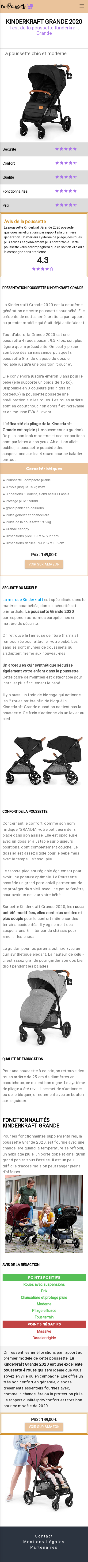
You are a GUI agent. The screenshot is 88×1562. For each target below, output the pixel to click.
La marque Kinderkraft (23, 599)
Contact (44, 1536)
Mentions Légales (44, 1542)
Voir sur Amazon (44, 564)
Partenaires (44, 1547)
